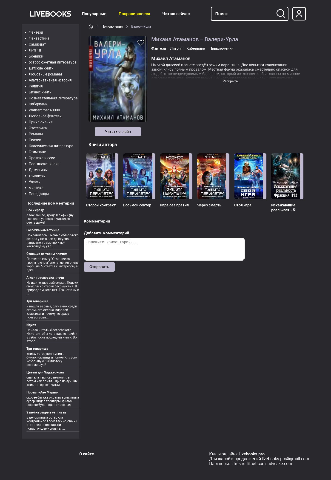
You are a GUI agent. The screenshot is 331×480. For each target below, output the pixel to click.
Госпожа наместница (42, 230)
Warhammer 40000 (44, 110)
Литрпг (176, 48)
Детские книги (41, 68)
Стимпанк (37, 152)
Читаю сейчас (176, 13)
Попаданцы (39, 194)
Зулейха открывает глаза (46, 412)
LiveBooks (50, 13)
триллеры (37, 176)
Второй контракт (101, 205)
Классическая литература (51, 146)
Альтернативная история (50, 80)
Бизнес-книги (40, 92)
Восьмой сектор (137, 205)
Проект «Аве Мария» (42, 392)
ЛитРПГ (35, 50)
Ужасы (34, 182)
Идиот (31, 325)
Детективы (38, 170)
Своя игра (242, 205)
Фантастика (39, 38)
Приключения (41, 122)
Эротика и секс (42, 158)
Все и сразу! (35, 210)
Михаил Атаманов (170, 58)
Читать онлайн (118, 131)
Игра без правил (174, 205)
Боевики (36, 56)
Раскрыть (230, 81)
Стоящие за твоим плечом (46, 254)
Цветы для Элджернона (45, 372)
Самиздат (37, 44)
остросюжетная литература (53, 62)
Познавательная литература (53, 98)
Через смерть (209, 205)
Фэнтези (36, 32)
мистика (36, 188)
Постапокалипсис (44, 164)
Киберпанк (38, 104)
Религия (36, 86)
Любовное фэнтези (45, 116)
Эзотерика (38, 128)
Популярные (94, 13)
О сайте (86, 453)
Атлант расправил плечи (45, 277)
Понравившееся (134, 13)
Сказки (35, 140)
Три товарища (37, 301)
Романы (36, 134)
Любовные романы (45, 74)
